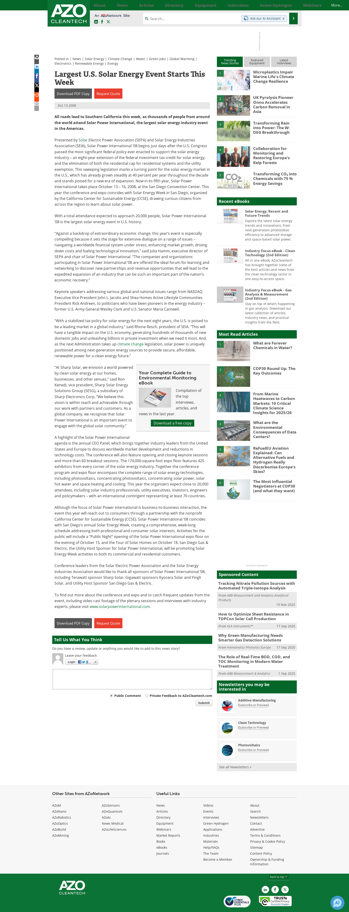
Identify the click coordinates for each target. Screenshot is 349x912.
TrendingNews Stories (230, 61)
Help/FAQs (211, 832)
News (77, 59)
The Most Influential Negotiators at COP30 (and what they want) (272, 479)
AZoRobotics (61, 802)
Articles (162, 796)
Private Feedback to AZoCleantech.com (181, 695)
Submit (204, 703)
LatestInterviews (284, 61)
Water (140, 59)
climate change (130, 344)
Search (255, 796)
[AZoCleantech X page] (285, 874)
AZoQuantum (112, 796)
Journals (162, 838)
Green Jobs (157, 59)
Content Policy (261, 838)
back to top (279, 862)
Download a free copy (172, 423)
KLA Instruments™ (240, 618)
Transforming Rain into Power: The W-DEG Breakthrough (273, 127)
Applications (212, 814)
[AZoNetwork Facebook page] (102, 21)
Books (160, 826)
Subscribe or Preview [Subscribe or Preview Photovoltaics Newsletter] (253, 735)
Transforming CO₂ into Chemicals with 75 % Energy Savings (272, 177)
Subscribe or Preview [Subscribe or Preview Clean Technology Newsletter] (253, 712)
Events (208, 796)
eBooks (161, 832)
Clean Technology (252, 707)
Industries (211, 820)
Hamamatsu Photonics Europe (249, 638)
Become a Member (217, 844)
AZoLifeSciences (114, 814)
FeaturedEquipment (257, 61)
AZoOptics (60, 808)
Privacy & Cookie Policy (267, 826)
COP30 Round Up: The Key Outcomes (272, 370)
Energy (112, 63)
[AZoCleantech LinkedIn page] (96, 21)
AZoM (56, 790)
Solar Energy (94, 59)
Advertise (257, 814)
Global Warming (182, 59)
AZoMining (60, 820)
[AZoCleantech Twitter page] (108, 21)
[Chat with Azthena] (337, 903)
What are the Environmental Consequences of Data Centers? (272, 425)
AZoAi (106, 802)
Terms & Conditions (265, 820)
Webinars (163, 814)
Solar (83, 140)
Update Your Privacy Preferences (87, 906)
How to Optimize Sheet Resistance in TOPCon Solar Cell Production (250, 608)
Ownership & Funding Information (267, 846)
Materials (210, 826)
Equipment (164, 808)
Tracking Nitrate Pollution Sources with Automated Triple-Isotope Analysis (252, 579)
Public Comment (127, 695)
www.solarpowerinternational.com (120, 606)
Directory (163, 802)
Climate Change (120, 59)
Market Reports (168, 820)
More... (291, 5)
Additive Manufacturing (257, 685)
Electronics (63, 63)
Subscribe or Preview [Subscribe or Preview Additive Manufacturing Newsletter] (253, 690)
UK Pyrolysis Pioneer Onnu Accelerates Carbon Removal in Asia (273, 101)
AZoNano (59, 796)
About (254, 790)
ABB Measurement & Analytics (248, 658)
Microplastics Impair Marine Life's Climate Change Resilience (271, 76)
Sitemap (256, 832)
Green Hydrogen (216, 808)
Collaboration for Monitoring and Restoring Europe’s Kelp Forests (273, 154)
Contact (256, 808)
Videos (208, 790)
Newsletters (259, 802)
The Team (211, 838)
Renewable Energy (89, 63)
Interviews (211, 802)
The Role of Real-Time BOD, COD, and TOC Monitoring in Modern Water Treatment (254, 649)
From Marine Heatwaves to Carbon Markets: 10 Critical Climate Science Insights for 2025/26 (274, 400)
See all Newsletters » (235, 752)
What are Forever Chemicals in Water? (271, 345)
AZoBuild (59, 814)
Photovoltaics (249, 730)
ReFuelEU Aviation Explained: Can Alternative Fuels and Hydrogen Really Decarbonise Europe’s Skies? (272, 455)
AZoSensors (111, 790)
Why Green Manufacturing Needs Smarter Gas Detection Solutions (255, 629)
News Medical (113, 808)
